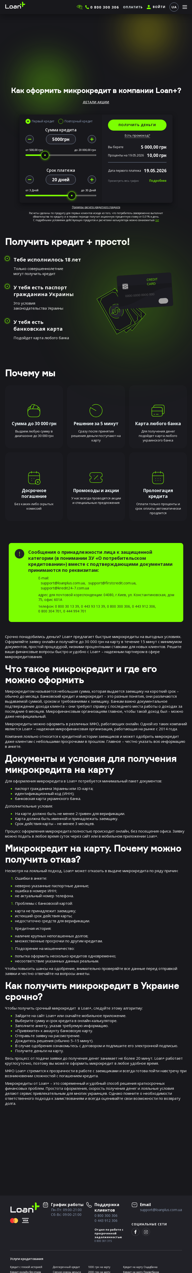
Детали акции (96, 102)
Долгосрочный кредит (66, 1267)
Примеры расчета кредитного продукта (96, 207)
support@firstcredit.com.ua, (112, 582)
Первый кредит (43, 121)
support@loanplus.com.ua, (63, 582)
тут (157, 220)
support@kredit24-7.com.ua (65, 587)
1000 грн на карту (99, 1267)
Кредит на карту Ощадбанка (140, 1267)
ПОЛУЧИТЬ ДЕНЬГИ (137, 125)
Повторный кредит (78, 121)
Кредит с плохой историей (26, 1267)
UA (174, 7)
